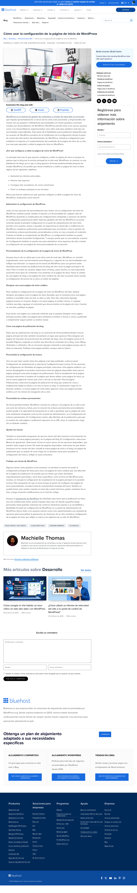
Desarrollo (8, 43)
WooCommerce (118, 767)
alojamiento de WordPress (27, 498)
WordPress (24, 11)
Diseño (16, 43)
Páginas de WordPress (105, 82)
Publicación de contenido (105, 92)
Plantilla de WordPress (104, 79)
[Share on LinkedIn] (114, 101)
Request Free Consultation (114, 65)
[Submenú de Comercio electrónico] (74, 18)
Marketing (12, 39)
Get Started (125, 10)
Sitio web (23, 43)
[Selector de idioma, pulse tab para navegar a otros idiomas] (125, 3)
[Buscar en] (131, 20)
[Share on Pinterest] (109, 101)
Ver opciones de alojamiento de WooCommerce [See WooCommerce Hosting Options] (112, 777)
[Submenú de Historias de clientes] (29, 22)
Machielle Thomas (43, 538)
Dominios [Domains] (51, 11)
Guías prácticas (37, 525)
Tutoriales (74, 525)
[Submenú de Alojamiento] (34, 18)
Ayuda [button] (103, 3)
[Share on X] (104, 101)
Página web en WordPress (106, 89)
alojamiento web (59, 708)
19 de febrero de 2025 (10, 613)
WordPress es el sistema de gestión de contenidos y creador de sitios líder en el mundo (45, 116)
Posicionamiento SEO (25, 39)
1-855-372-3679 (66, 4)
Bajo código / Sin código (16, 525)
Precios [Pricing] (89, 10)
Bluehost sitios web (103, 76)
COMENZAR (105, 734)
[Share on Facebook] (99, 101)
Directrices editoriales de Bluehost (26, 559)
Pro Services (65, 11)
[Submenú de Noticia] (94, 18)
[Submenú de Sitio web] (39, 22)
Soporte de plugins (103, 86)
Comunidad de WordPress (106, 95)
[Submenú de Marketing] (45, 18)
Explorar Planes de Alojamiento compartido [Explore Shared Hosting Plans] (25, 777)
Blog (5, 20)
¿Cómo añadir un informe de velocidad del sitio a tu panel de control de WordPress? (68, 609)
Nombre (101, 130)
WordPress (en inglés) (37, 43)
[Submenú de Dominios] (85, 18)
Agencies (78, 11)
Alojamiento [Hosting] (38, 11)
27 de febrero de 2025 (55, 616)
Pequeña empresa (57, 525)
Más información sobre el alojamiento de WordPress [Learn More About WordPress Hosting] (68, 777)
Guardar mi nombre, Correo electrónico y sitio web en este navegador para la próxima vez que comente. (43, 674)
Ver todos (86, 570)
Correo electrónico (105, 142)
